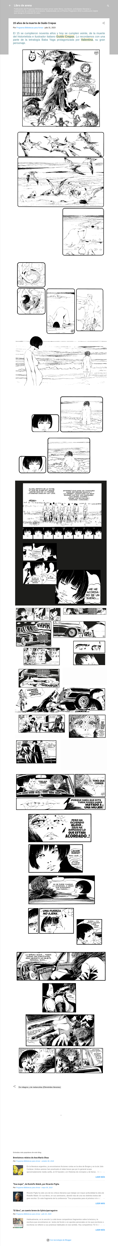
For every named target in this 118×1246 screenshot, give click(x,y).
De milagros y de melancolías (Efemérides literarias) (40, 1087)
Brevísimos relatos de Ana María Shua (31, 1157)
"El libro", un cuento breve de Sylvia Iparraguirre (35, 1210)
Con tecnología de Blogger (59, 1240)
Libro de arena (23, 5)
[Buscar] (108, 6)
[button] (103, 23)
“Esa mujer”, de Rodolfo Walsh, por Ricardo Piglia (36, 1184)
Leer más (100, 1177)
